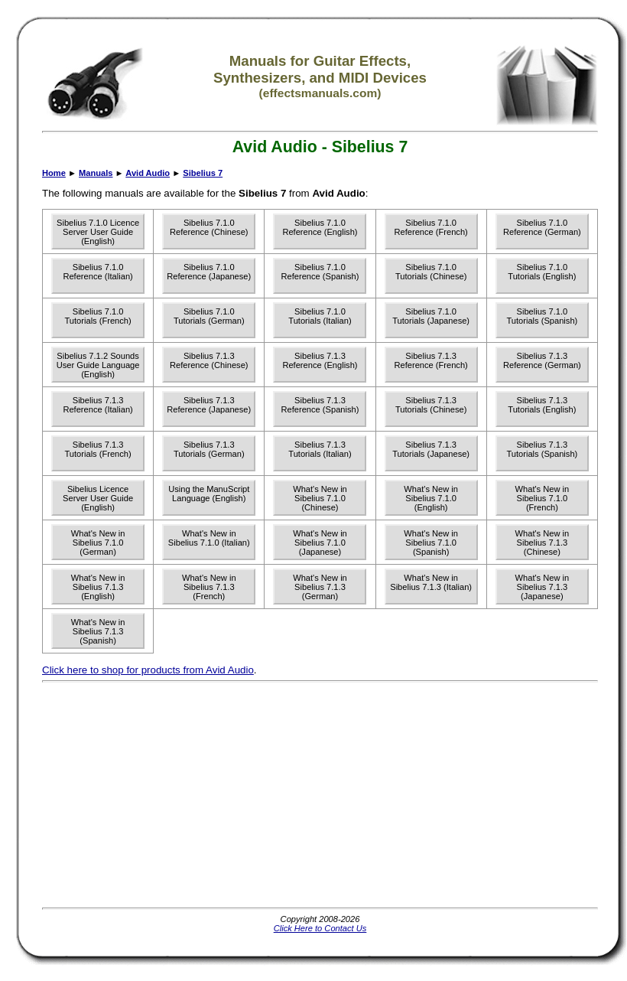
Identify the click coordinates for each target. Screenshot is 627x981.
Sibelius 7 (203, 173)
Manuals (95, 173)
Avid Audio (147, 173)
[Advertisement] (268, 795)
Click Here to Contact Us (320, 928)
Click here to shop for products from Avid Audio (148, 670)
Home (54, 173)
